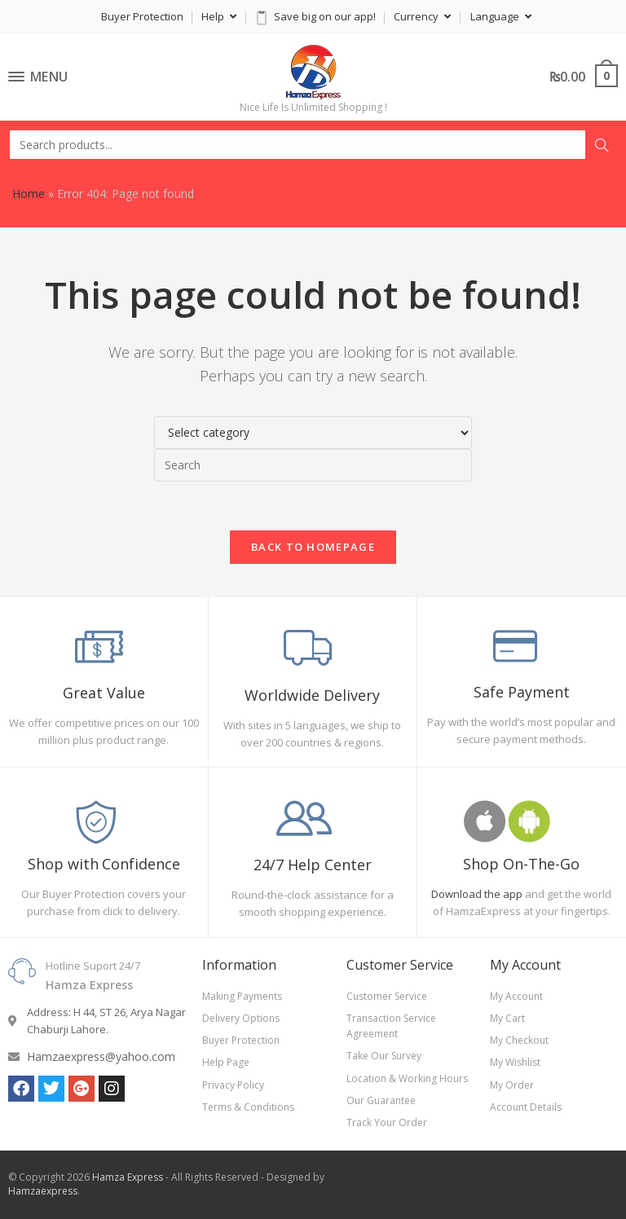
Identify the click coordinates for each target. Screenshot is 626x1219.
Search (601, 145)
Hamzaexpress (42, 1191)
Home (28, 193)
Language (500, 16)
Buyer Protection (142, 16)
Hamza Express (127, 1177)
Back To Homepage (313, 546)
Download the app (476, 894)
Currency (422, 16)
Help (218, 16)
